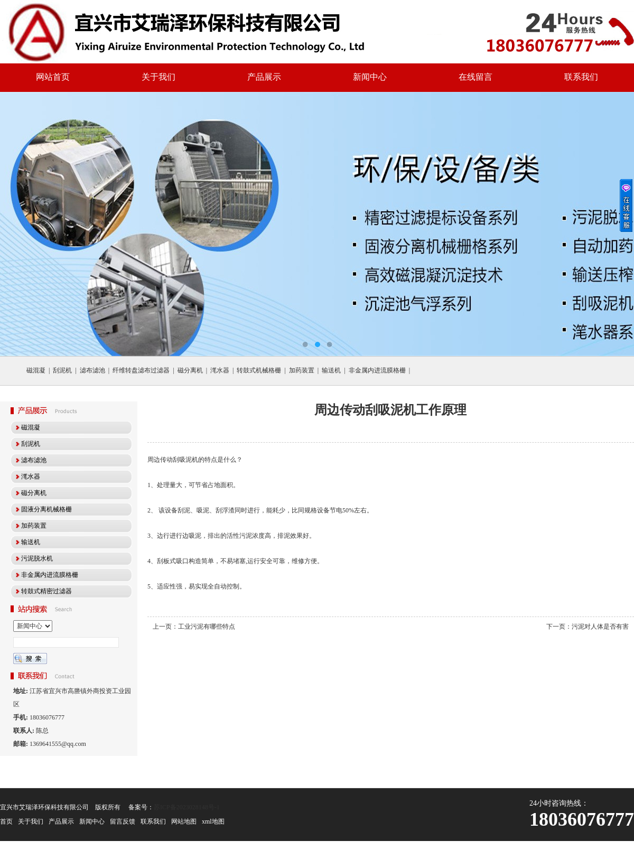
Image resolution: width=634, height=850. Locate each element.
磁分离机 (190, 370)
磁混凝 (35, 370)
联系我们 (581, 76)
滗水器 (219, 370)
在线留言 (475, 76)
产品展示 (264, 76)
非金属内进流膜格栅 (377, 370)
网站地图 (184, 821)
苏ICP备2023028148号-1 (187, 807)
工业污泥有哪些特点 (206, 626)
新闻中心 (370, 76)
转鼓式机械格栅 (259, 370)
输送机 (331, 370)
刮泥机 (62, 370)
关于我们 (158, 76)
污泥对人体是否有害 (600, 626)
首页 (6, 821)
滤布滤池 (92, 370)
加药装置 (301, 370)
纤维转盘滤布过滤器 (141, 370)
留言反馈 (122, 821)
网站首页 (53, 76)
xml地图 (213, 821)
